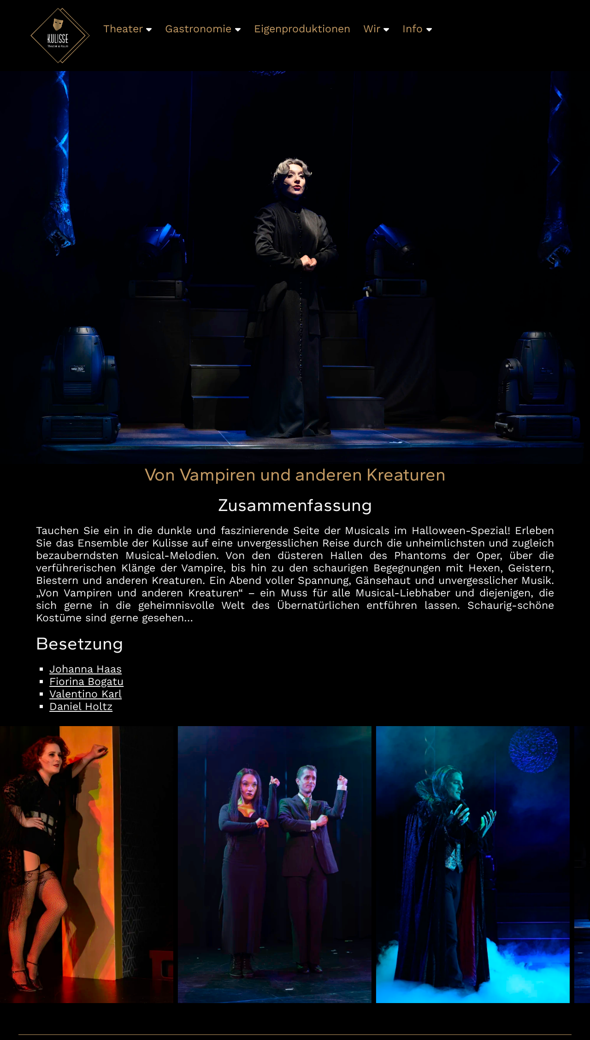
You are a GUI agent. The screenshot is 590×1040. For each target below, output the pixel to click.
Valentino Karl (85, 694)
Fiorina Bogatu (86, 681)
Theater (127, 29)
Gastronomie (203, 29)
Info (417, 29)
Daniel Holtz (80, 706)
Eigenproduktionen (302, 29)
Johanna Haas (85, 669)
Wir (376, 29)
